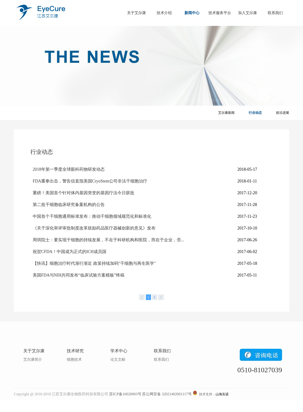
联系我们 (275, 13)
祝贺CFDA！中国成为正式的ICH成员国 (69, 251)
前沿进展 (282, 113)
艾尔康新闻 (226, 113)
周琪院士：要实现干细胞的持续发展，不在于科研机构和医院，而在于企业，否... (108, 240)
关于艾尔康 (136, 13)
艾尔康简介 (32, 359)
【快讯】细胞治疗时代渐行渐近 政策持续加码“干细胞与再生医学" (94, 263)
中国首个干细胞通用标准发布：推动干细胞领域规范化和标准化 (92, 216)
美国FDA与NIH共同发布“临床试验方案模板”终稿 (78, 275)
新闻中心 (191, 13)
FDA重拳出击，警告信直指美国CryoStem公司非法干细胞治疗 (90, 181)
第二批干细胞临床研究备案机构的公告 (69, 204)
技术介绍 (164, 13)
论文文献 (117, 359)
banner (151, 66)
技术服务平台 (219, 13)
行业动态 (255, 113)
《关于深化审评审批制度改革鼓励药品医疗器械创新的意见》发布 (94, 228)
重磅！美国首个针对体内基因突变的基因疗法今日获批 (83, 192)
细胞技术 (74, 359)
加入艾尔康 (247, 13)
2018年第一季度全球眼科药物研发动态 (69, 169)
